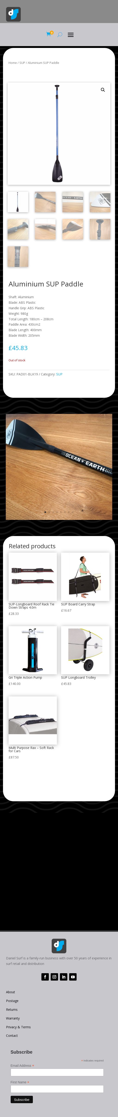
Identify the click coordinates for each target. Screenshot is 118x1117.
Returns (12, 1009)
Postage (12, 1001)
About (10, 992)
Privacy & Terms (18, 1027)
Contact (12, 1035)
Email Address (22, 1066)
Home (13, 63)
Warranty (13, 1018)
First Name (20, 1082)
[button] (103, 90)
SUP (22, 63)
